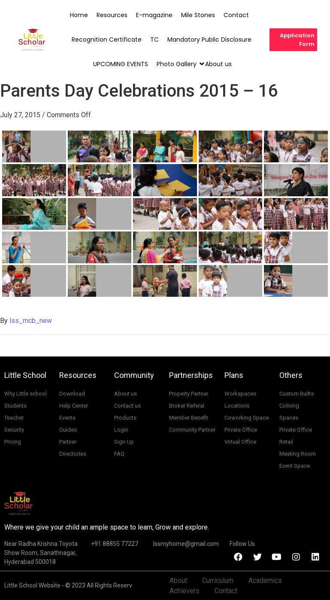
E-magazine (154, 15)
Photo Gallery (177, 64)
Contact (236, 15)
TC (154, 39)
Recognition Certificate (107, 39)
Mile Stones (198, 15)
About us (218, 64)
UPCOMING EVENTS (120, 64)
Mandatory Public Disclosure (209, 39)
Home (79, 15)
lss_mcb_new (30, 321)
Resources (112, 15)
